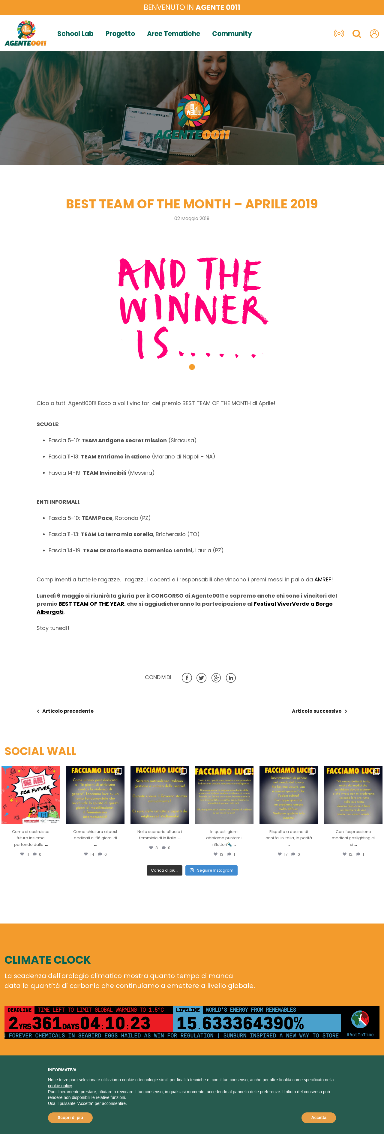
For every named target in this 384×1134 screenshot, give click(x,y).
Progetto (120, 33)
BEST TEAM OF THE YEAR (91, 603)
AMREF (322, 579)
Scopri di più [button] (70, 1117)
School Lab (75, 33)
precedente (68, 711)
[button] (192, 367)
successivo (317, 711)
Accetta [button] (318, 1117)
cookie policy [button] (60, 1085)
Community (232, 33)
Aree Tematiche (173, 33)
